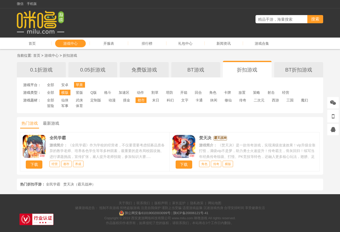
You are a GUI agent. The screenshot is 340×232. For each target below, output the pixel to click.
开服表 (108, 43)
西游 (275, 100)
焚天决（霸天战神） (79, 184)
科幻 (170, 100)
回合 (198, 92)
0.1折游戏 (41, 70)
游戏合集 (262, 43)
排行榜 (147, 43)
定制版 (95, 100)
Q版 (93, 92)
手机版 (32, 4)
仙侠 (64, 100)
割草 (155, 92)
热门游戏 (29, 123)
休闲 (213, 100)
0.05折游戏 (92, 70)
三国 (290, 100)
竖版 (79, 92)
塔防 (169, 92)
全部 (50, 85)
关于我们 (125, 203)
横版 (64, 92)
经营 (285, 92)
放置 (242, 92)
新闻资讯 (223, 43)
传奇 (242, 100)
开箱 (183, 92)
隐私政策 (196, 203)
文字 (184, 100)
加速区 (124, 92)
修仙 (228, 100)
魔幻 (304, 100)
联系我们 (143, 203)
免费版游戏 (144, 70)
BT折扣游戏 (298, 70)
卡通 (199, 100)
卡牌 (227, 92)
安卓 (64, 85)
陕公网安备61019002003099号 (148, 213)
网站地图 (214, 203)
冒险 (50, 106)
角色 (212, 92)
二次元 (259, 100)
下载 (34, 164)
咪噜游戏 (200, 218)
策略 (256, 92)
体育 (79, 106)
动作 (140, 92)
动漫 (112, 100)
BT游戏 (195, 70)
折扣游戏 (70, 55)
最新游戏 (51, 123)
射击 (271, 92)
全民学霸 (53, 184)
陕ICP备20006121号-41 (190, 213)
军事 (64, 106)
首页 (32, 43)
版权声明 (161, 203)
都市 (141, 100)
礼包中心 (185, 43)
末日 (155, 100)
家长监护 (179, 203)
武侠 (79, 100)
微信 (20, 4)
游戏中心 (70, 43)
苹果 (79, 85)
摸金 (126, 100)
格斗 (107, 92)
